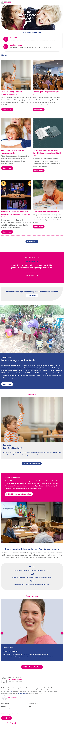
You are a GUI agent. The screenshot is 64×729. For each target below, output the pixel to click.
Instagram (10, 723)
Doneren (3, 706)
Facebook (7, 723)
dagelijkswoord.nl (32, 275)
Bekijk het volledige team (32, 667)
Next (62, 633)
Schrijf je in (6, 718)
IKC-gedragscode (22, 693)
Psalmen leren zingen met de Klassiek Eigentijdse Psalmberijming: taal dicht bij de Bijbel (47, 153)
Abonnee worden (6, 709)
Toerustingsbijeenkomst (12, 448)
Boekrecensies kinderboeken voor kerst (46, 212)
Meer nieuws (31, 241)
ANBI (30, 709)
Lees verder (7, 109)
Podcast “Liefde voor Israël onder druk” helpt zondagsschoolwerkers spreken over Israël (15, 214)
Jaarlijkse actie (33, 703)
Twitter (12, 723)
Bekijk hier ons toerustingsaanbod (18, 494)
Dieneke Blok (8, 647)
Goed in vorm (5, 703)
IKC (11, 691)
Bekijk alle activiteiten (32, 463)
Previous (2, 633)
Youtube (15, 723)
